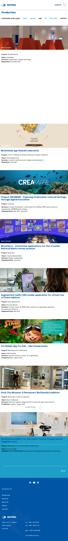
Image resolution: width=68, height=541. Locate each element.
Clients (4, 505)
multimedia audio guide (10, 18)
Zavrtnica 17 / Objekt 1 (9, 522)
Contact (5, 509)
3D (46, 18)
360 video (53, 18)
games (33, 18)
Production (6, 495)
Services (5, 499)
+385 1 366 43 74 (33, 525)
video (25, 18)
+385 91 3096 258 (34, 530)
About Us (5, 502)
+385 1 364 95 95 (33, 522)
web (40, 18)
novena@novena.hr (32, 535)
